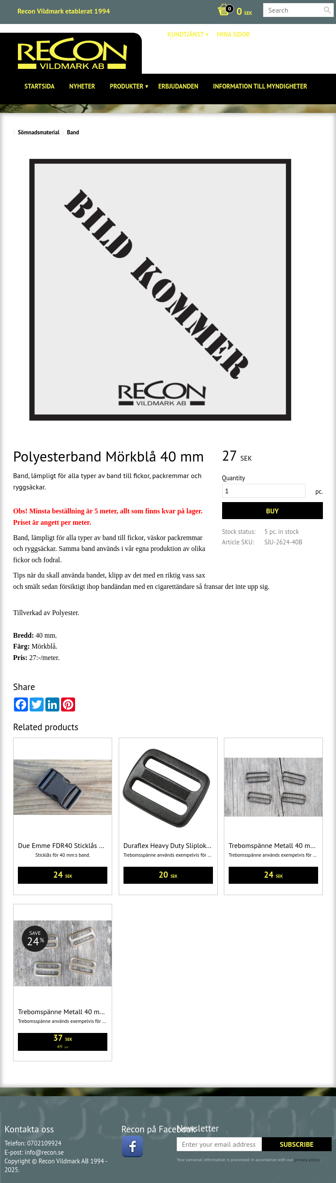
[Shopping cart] (232, 12)
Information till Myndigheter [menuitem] (260, 86)
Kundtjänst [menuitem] (186, 34)
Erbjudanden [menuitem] (178, 86)
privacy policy (307, 1159)
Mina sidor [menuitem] (233, 34)
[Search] (327, 10)
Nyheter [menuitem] (82, 86)
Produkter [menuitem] (127, 86)
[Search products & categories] (298, 10)
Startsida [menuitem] (39, 86)
